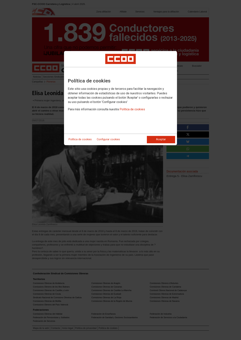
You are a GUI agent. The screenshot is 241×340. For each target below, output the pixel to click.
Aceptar (161, 139)
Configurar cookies (108, 139)
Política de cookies (132, 109)
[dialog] (120, 98)
